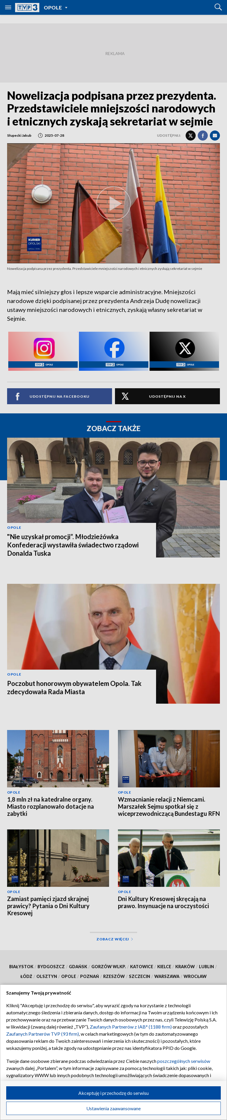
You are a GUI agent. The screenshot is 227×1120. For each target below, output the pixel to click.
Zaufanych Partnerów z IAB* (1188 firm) (131, 1026)
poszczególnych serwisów (183, 1061)
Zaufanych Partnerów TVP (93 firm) (42, 1034)
